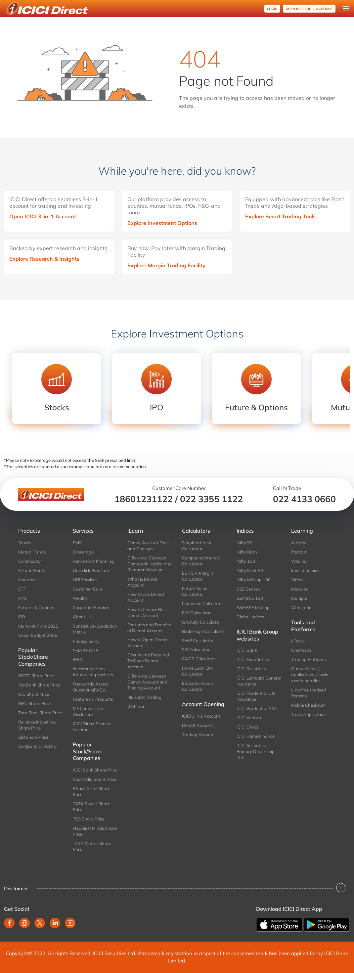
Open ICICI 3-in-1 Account (42, 216)
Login (272, 9)
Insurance (28, 579)
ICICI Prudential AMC (257, 708)
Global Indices (250, 616)
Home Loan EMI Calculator (197, 671)
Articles (298, 542)
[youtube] (70, 923)
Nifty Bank (247, 551)
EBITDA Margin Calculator (197, 576)
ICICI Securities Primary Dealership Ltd (256, 751)
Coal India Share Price (94, 779)
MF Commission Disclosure (88, 711)
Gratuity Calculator (201, 622)
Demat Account (197, 725)
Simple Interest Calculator (196, 545)
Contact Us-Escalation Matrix (95, 629)
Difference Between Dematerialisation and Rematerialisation (149, 563)
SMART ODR (86, 650)
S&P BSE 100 (250, 598)
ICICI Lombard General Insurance (259, 680)
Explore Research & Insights (44, 258)
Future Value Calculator (194, 591)
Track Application (308, 714)
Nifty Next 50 (250, 570)
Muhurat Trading (144, 697)
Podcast (299, 551)
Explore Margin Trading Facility (166, 265)
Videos (297, 579)
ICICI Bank (247, 650)
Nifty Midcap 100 (254, 579)
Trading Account (198, 734)
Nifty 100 (246, 561)
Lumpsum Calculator (202, 603)
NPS (22, 598)
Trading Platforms (309, 659)
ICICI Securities (251, 668)
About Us (82, 616)
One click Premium (91, 570)
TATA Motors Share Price (92, 846)
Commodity (29, 561)
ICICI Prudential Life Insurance (256, 696)
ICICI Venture (249, 717)
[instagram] (24, 923)
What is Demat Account (142, 582)
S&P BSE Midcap (253, 607)
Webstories (302, 607)
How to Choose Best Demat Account (147, 612)
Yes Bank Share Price (39, 684)
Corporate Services (91, 607)
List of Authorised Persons (308, 692)
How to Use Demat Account (145, 597)
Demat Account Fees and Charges (147, 545)
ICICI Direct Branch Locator (91, 726)
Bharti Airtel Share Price (91, 791)
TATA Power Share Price (91, 806)
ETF (22, 589)
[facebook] (9, 923)
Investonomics (305, 570)
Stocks (24, 542)
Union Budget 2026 (37, 635)
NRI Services (85, 579)
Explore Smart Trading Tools (280, 216)
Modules (299, 589)
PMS (77, 542)
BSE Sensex (248, 589)
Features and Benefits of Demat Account (149, 627)
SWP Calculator (197, 640)
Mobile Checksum (308, 705)
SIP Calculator (196, 649)
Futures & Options (36, 607)
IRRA (78, 659)
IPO (21, 616)
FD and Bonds (32, 570)
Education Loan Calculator (197, 686)
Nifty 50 (244, 542)
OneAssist (301, 650)
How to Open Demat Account (147, 642)
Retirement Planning (93, 561)
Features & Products (93, 699)
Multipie (299, 598)
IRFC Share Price (34, 703)
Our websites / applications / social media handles (310, 674)
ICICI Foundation (253, 659)
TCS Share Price (88, 818)
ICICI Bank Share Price (95, 770)
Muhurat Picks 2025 (38, 626)
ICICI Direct (247, 727)
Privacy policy (86, 641)
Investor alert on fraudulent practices (93, 671)
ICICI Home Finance (256, 736)
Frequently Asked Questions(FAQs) (90, 686)
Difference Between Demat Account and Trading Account (147, 681)
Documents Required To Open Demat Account (148, 660)
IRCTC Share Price (36, 675)
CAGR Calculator (199, 658)
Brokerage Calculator (203, 631)
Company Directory (37, 746)
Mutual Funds (32, 551)
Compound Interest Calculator (201, 560)
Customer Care (88, 589)
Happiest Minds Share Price (95, 831)
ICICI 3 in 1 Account (201, 716)
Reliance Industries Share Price (37, 724)
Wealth (80, 598)
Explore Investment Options (162, 223)
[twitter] (39, 923)
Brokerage (83, 551)
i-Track (298, 640)
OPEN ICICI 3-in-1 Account (309, 9)
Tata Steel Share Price (40, 712)
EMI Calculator (196, 612)
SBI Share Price (33, 737)
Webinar (136, 706)
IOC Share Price (33, 694)
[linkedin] (55, 923)
